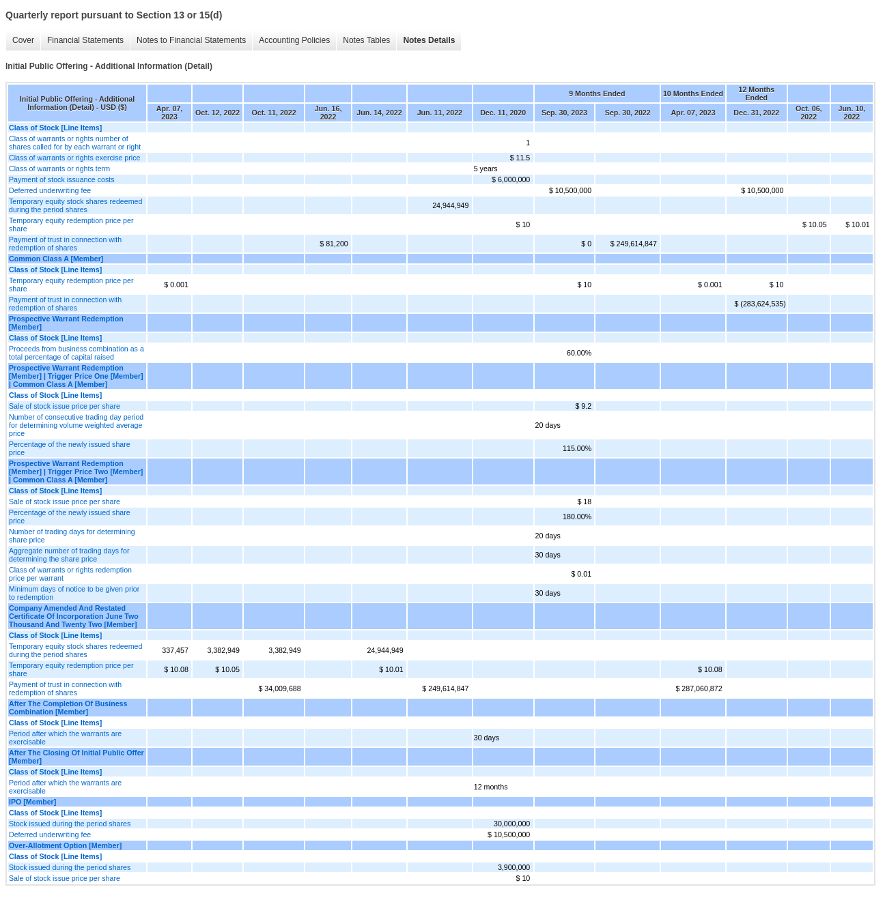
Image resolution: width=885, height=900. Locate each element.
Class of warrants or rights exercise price (74, 158)
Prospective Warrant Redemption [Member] (66, 323)
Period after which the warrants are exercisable (65, 737)
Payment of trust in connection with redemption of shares (65, 243)
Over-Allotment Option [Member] (65, 845)
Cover (23, 40)
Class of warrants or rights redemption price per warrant (70, 574)
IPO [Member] (32, 802)
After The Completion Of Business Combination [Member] (68, 707)
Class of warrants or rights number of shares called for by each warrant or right (75, 142)
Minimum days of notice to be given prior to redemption (74, 593)
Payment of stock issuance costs (62, 179)
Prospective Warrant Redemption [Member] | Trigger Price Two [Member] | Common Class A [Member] (76, 471)
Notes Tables (366, 40)
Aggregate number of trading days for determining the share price (69, 555)
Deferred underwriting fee (50, 190)
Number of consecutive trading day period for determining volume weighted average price (76, 425)
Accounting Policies (294, 40)
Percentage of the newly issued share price (69, 448)
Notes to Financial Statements (191, 40)
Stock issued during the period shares (69, 823)
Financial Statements (85, 40)
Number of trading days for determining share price (72, 535)
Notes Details (429, 40)
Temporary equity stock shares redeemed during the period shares (75, 205)
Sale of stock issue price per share (64, 406)
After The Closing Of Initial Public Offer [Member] (76, 757)
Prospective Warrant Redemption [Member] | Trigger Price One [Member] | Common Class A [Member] (76, 376)
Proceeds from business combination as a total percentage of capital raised (76, 353)
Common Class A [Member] (56, 259)
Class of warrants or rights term (59, 168)
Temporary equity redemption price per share (71, 224)
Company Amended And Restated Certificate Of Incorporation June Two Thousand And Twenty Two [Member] (74, 616)
